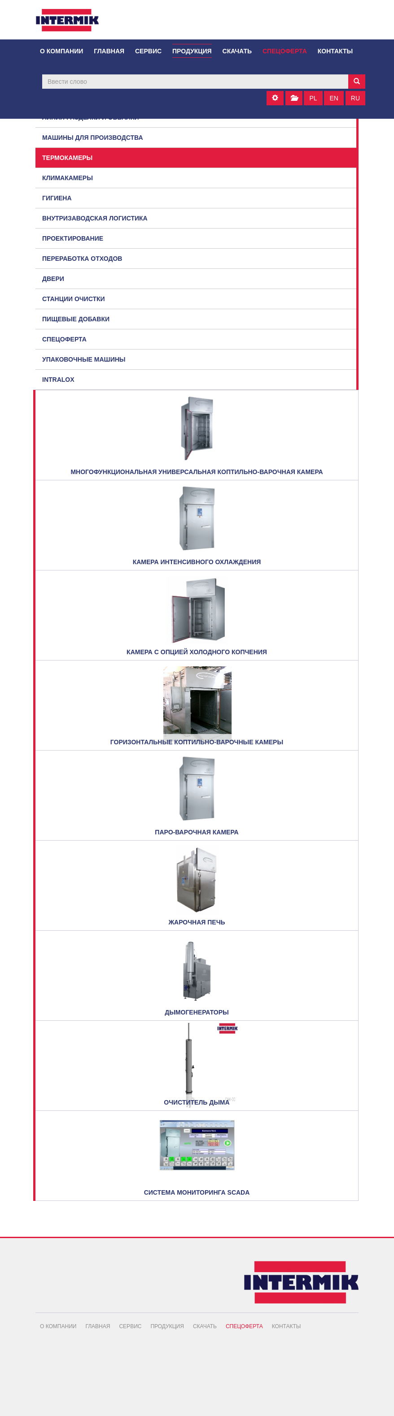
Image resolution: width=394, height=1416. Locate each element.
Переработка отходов (82, 258)
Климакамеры (67, 177)
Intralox (58, 379)
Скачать (237, 51)
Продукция (192, 51)
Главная (109, 51)
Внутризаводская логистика (95, 218)
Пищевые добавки (75, 319)
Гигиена (57, 198)
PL (313, 98)
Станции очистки (73, 298)
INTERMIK (73, 22)
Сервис (148, 51)
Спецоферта (285, 51)
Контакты (335, 51)
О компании (61, 51)
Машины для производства (92, 137)
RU (355, 98)
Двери (53, 278)
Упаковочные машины (84, 359)
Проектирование (72, 238)
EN (333, 98)
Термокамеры (67, 157)
